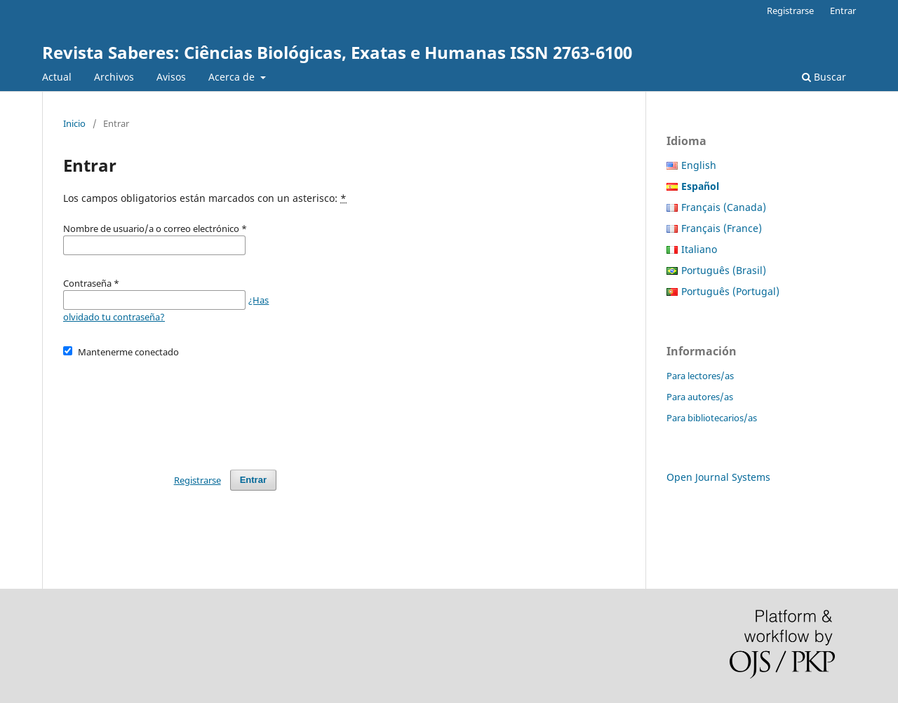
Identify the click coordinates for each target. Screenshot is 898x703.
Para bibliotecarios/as (711, 417)
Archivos (114, 76)
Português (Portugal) (730, 291)
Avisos (171, 76)
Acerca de (232, 76)
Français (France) (721, 228)
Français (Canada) (723, 207)
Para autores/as (699, 396)
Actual (57, 76)
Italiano (699, 249)
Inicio (74, 123)
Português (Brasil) (723, 270)
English (698, 165)
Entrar (843, 10)
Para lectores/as (700, 375)
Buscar (824, 76)
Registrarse (790, 10)
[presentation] (169, 407)
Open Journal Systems (718, 477)
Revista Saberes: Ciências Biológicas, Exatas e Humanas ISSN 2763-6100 (337, 52)
